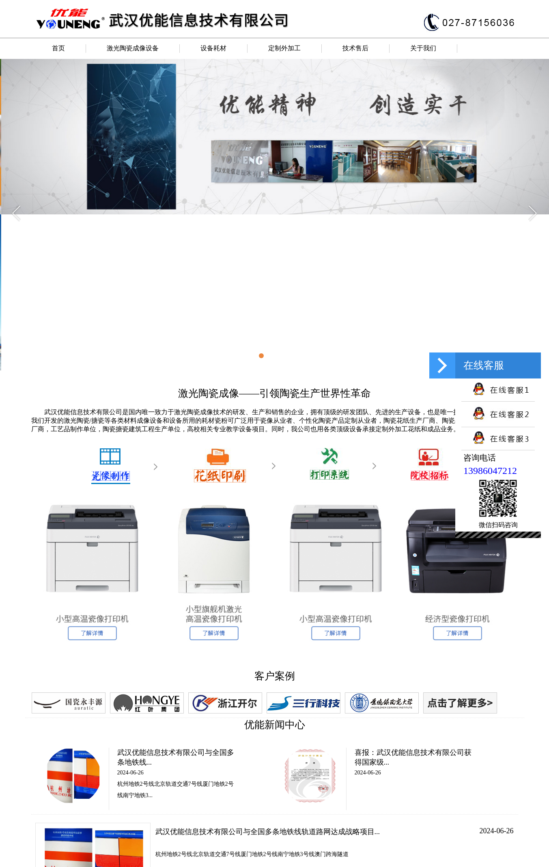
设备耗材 (213, 48)
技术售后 (355, 48)
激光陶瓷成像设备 (133, 48)
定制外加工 (284, 48)
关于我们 (423, 48)
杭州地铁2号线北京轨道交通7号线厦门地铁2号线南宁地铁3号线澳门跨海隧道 (252, 854)
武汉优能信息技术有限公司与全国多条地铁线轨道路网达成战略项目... (267, 832)
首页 (58, 48)
